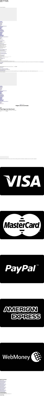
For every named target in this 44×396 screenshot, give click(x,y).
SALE (0, 38)
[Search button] (16, 66)
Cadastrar (1, 63)
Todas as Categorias (2, 7)
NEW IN (1, 37)
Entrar (0, 59)
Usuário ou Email (2, 56)
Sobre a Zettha (2, 380)
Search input (6, 66)
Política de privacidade (3, 381)
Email (1, 60)
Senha (1, 57)
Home (20, 104)
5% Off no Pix (2, 103)
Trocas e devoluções (2, 382)
